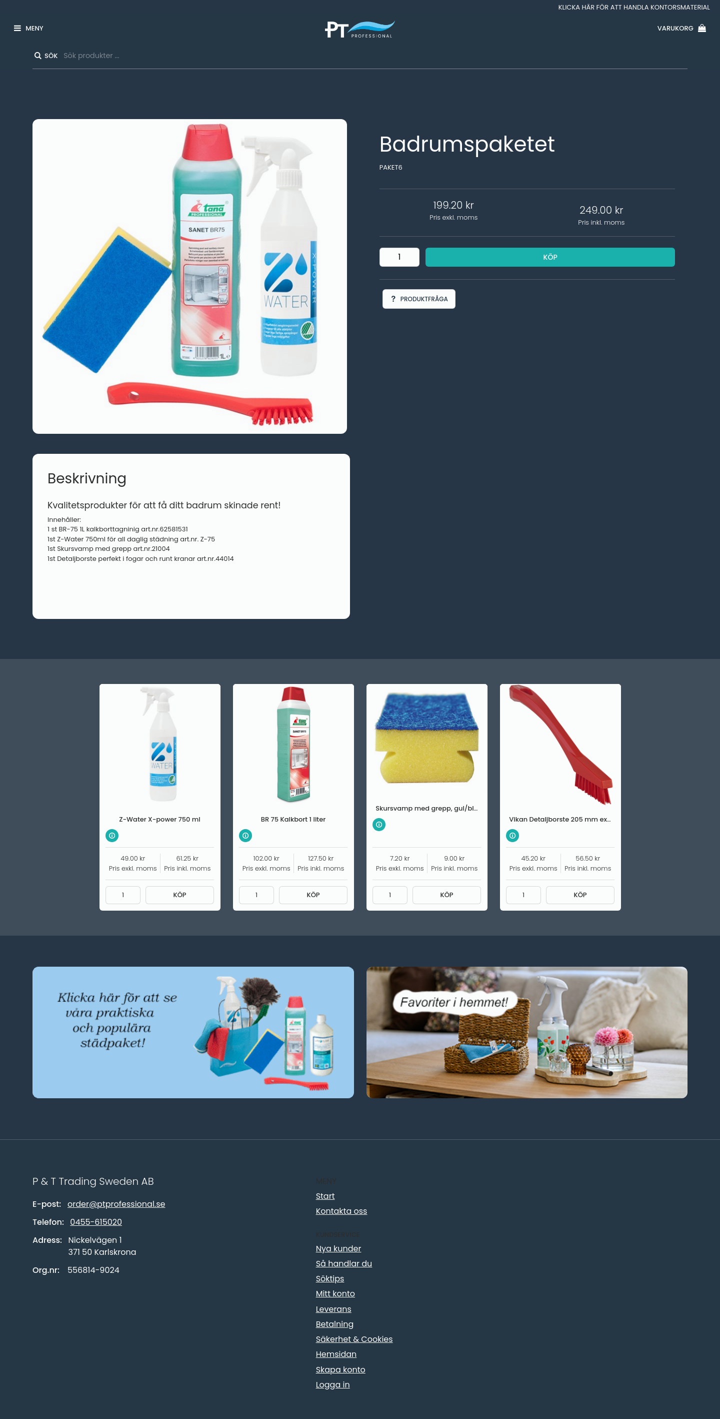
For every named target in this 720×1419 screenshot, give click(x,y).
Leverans (334, 1309)
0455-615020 (96, 1222)
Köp (551, 257)
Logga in (333, 1384)
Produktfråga (419, 299)
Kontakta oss (342, 1211)
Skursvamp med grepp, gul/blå (427, 808)
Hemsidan (336, 1354)
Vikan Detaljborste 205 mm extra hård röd (577, 819)
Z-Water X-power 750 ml (159, 819)
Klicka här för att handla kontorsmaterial (634, 7)
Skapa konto (341, 1369)
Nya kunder (339, 1248)
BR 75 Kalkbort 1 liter (293, 819)
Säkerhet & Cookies (354, 1339)
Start (325, 1196)
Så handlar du (344, 1263)
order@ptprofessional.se (116, 1204)
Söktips (330, 1278)
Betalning (335, 1324)
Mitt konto (335, 1293)
